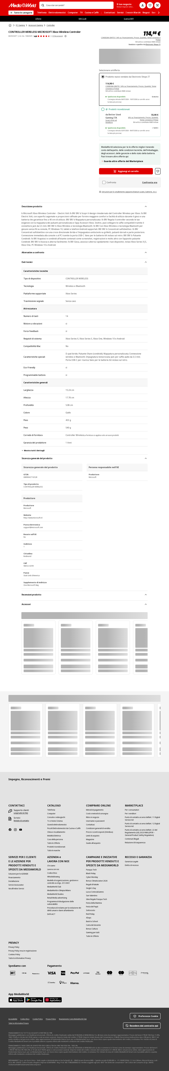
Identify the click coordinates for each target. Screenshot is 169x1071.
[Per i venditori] (130, 813)
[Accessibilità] (12, 1019)
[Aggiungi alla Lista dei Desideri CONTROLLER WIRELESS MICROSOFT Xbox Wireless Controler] (158, 171)
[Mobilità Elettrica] (54, 835)
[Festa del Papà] (92, 906)
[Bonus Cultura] (92, 928)
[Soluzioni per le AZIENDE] (18, 873)
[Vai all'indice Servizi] (16, 888)
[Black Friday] (91, 873)
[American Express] (63, 973)
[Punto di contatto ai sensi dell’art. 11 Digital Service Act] (143, 818)
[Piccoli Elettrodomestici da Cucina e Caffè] (64, 828)
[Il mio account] (142, 5)
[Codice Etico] (52, 873)
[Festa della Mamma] (94, 903)
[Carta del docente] (93, 925)
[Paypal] (75, 973)
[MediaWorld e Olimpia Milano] (59, 890)
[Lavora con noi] (53, 869)
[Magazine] (90, 839)
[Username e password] (95, 821)
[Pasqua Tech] (91, 869)
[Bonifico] (51, 982)
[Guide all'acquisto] (93, 843)
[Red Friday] (90, 914)
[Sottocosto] (90, 910)
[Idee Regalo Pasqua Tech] (96, 899)
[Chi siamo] (51, 865)
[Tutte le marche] (53, 850)
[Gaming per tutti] (92, 932)
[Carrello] (157, 5)
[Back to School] (92, 921)
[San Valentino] (91, 895)
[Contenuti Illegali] (132, 839)
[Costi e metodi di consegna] (97, 813)
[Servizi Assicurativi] (16, 885)
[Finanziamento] (14, 877)
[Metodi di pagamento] (95, 810)
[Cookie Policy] (38, 1019)
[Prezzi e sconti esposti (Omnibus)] (99, 832)
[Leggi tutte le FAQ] (21, 813)
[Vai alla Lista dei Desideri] (150, 5)
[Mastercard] (109, 973)
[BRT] (12, 973)
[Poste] (36, 973)
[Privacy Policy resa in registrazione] (22, 950)
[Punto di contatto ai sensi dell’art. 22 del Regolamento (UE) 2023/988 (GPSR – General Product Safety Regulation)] (143, 833)
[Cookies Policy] (14, 954)
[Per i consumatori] (132, 810)
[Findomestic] (144, 973)
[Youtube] (21, 829)
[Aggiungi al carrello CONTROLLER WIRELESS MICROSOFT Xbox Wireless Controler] (126, 171)
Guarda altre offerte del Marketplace (122, 161)
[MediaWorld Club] (54, 886)
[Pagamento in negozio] (63, 982)
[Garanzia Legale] (131, 861)
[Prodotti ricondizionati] (56, 846)
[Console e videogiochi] (56, 817)
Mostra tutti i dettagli (32, 450)
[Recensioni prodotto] (42, 36)
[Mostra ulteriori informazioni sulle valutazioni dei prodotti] (65, 36)
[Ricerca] (43, 5)
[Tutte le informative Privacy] (19, 958)
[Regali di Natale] (92, 884)
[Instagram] (16, 829)
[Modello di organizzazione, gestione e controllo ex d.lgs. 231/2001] (65, 881)
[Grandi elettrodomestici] (57, 824)
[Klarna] (75, 983)
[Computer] (51, 813)
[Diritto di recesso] (132, 865)
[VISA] (51, 973)
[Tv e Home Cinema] (55, 821)
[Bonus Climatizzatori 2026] (96, 880)
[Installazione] (13, 881)
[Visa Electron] (98, 973)
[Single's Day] (91, 888)
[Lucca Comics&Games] (95, 892)
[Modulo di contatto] (21, 820)
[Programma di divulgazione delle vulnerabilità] (65, 902)
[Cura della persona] (55, 839)
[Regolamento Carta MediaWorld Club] (73, 1019)
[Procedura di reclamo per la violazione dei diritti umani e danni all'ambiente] (65, 909)
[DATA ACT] (51, 914)
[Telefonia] (51, 810)
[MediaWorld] (22, 5)
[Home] (10, 25)
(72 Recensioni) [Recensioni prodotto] (57, 36)
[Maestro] (121, 973)
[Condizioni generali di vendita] (98, 828)
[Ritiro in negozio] (92, 817)
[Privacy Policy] (13, 947)
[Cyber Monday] (92, 877)
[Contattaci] (90, 824)
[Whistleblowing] (53, 876)
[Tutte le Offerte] (53, 843)
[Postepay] (86, 973)
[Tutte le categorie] (21, 13)
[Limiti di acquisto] (92, 835)
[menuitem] (42, 12)
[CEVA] (24, 973)
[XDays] (88, 917)
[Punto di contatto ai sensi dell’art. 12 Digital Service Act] (143, 825)
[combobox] (78, 5)
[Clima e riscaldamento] (56, 832)
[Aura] (133, 973)
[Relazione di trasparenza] (135, 842)
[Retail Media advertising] (57, 897)
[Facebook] (11, 829)
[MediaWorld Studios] (55, 894)
